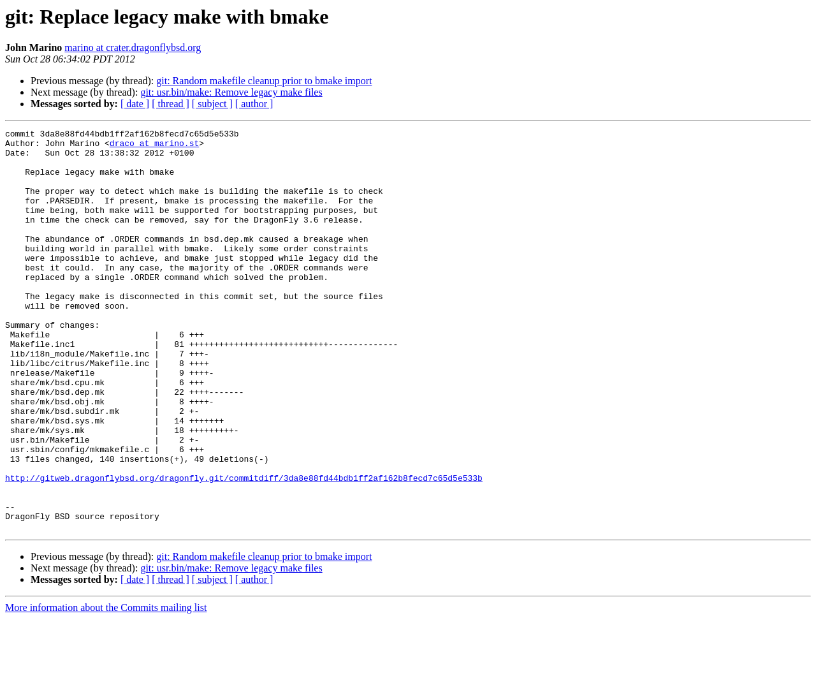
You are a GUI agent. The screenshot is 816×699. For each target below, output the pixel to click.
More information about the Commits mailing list (106, 687)
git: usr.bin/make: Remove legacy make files (231, 92)
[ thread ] (170, 103)
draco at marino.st (154, 146)
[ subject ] (212, 103)
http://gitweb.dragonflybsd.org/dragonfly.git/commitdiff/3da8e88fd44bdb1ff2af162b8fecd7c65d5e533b (244, 548)
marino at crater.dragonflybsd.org (132, 47)
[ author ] (254, 103)
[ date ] (134, 103)
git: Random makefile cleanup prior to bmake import (264, 80)
